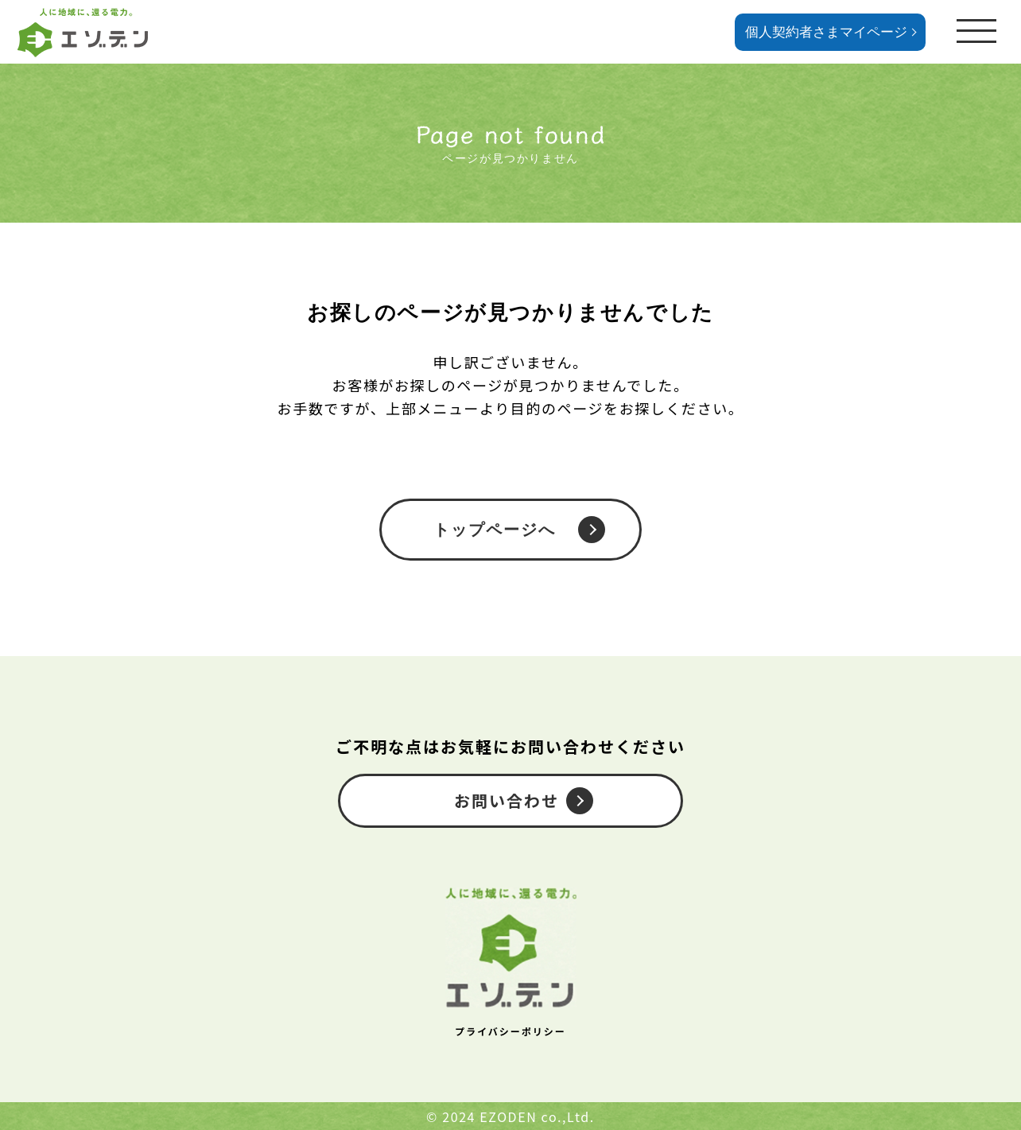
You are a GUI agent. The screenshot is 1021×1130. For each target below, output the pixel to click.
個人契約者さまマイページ (826, 32)
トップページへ (494, 529)
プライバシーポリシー (510, 1031)
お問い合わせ (506, 800)
